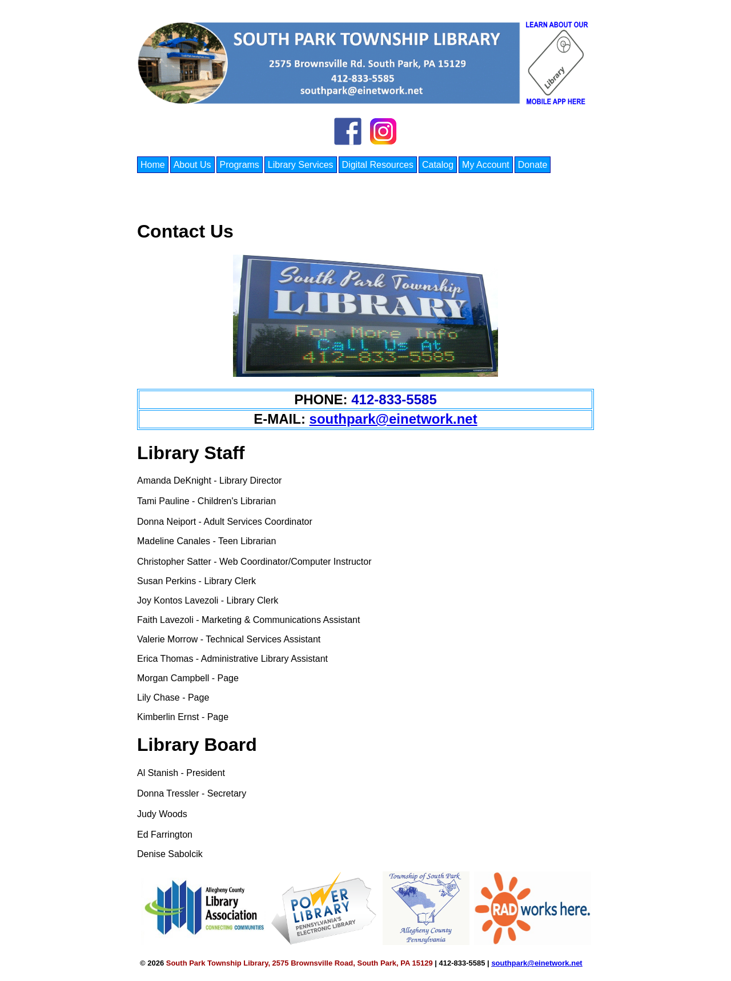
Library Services (301, 165)
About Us (192, 165)
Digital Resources (377, 165)
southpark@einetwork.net (393, 419)
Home (152, 165)
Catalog (437, 165)
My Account (485, 165)
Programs (239, 165)
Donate (533, 165)
